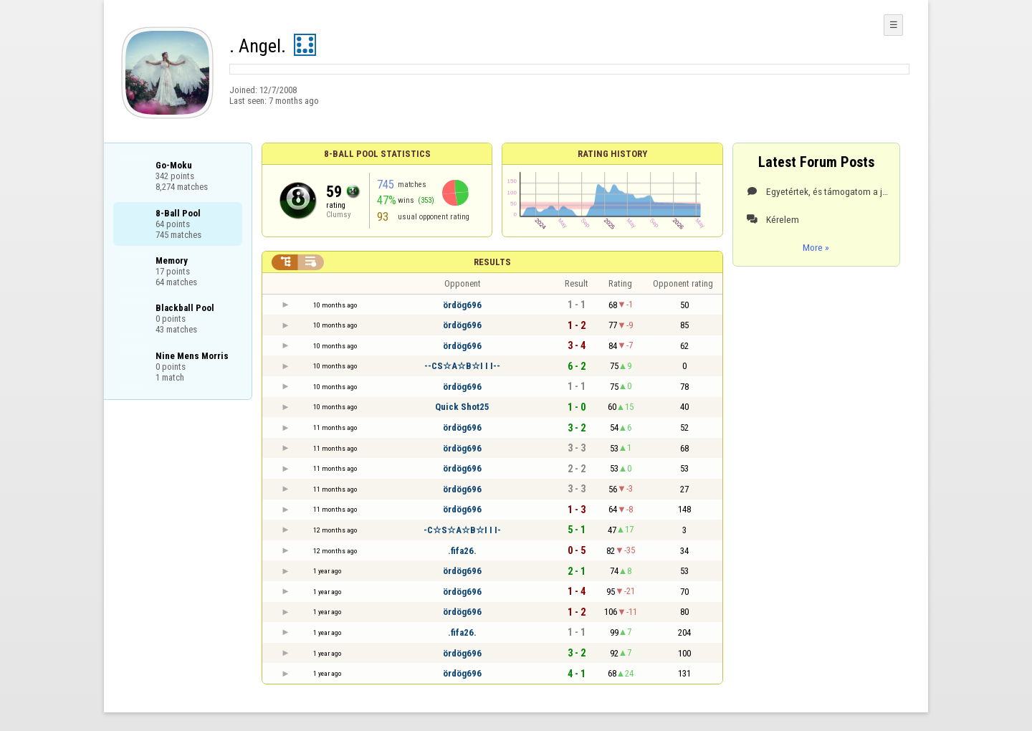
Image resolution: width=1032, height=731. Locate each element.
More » (816, 247)
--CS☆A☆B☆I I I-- (462, 365)
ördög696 (462, 305)
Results (492, 262)
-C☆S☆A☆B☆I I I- (462, 530)
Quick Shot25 (462, 406)
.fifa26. (462, 550)
